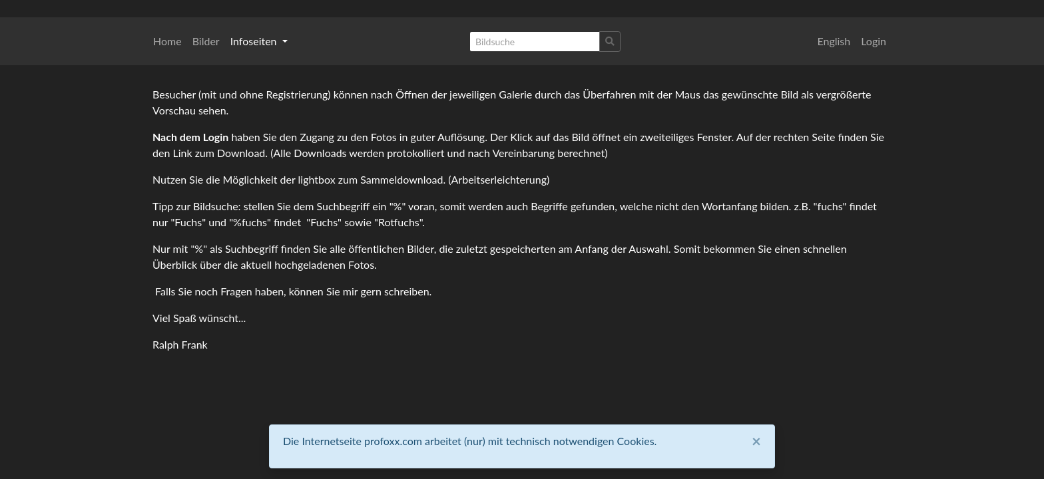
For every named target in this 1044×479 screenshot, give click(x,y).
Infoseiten (255, 41)
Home (167, 41)
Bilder (206, 41)
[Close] (756, 441)
